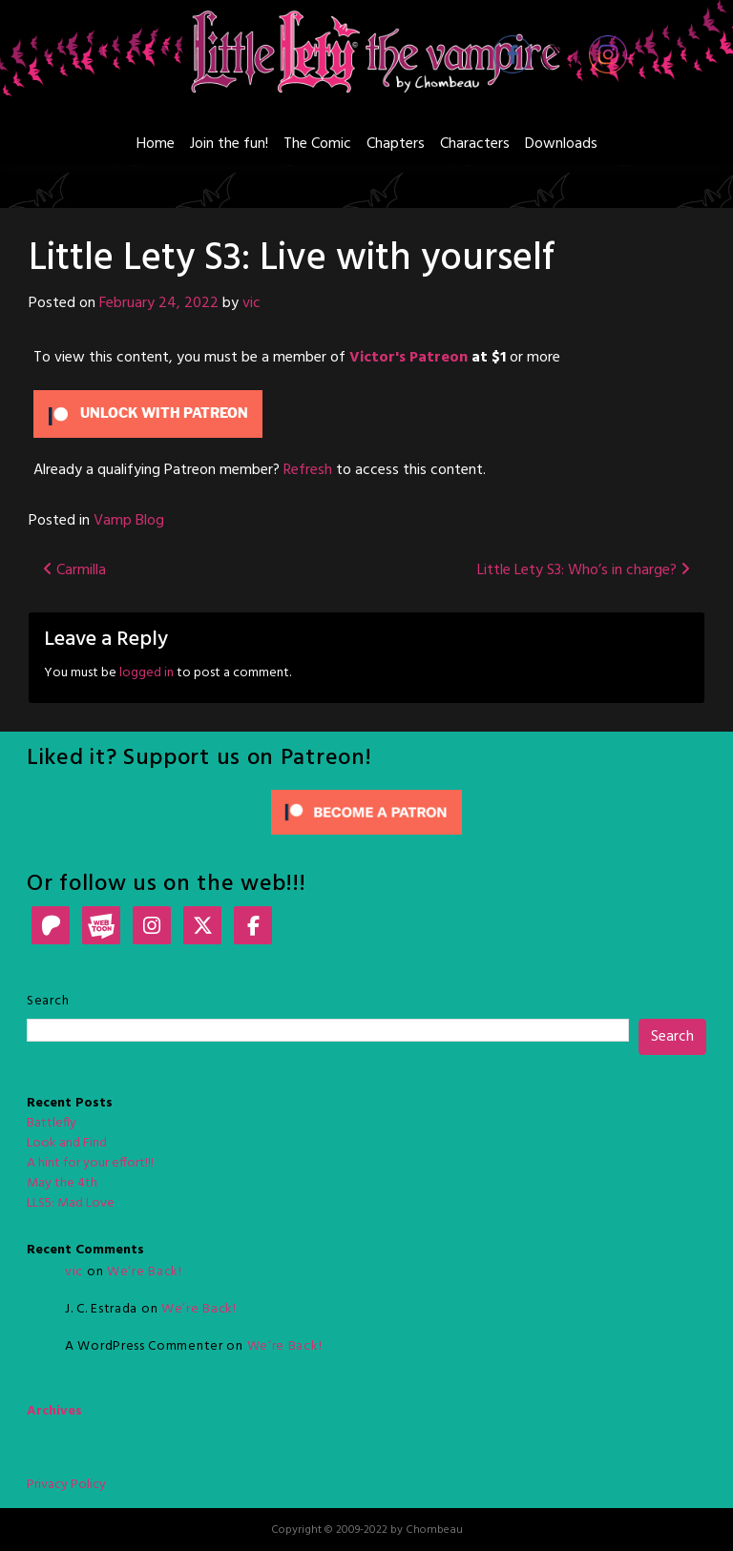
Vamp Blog (129, 520)
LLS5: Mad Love (71, 1203)
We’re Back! (144, 1272)
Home (155, 144)
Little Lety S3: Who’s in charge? (583, 570)
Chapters (395, 144)
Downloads (561, 144)
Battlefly (51, 1123)
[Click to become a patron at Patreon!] (366, 812)
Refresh (307, 470)
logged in (146, 673)
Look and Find (67, 1143)
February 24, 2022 (159, 303)
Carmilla (74, 570)
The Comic (317, 144)
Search (48, 1001)
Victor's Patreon (408, 357)
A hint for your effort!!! (90, 1163)
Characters (475, 144)
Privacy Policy (66, 1485)
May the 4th (62, 1183)
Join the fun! (229, 144)
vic (251, 303)
